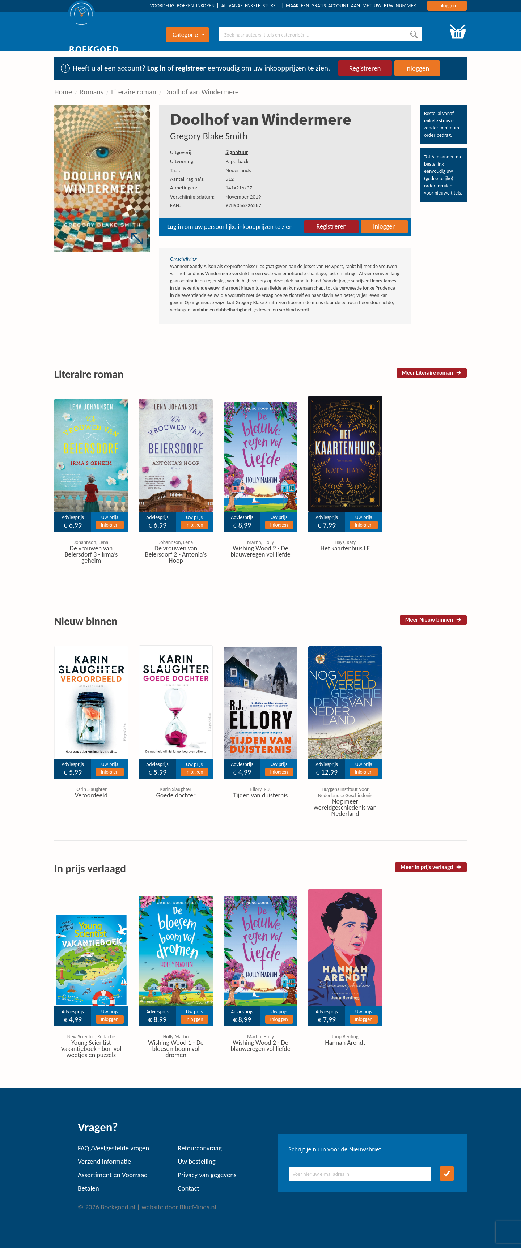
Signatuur (236, 152)
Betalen (88, 1188)
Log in (156, 68)
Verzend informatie (104, 1161)
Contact (188, 1188)
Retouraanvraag (200, 1148)
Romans (91, 92)
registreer (190, 68)
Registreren (365, 68)
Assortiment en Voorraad (113, 1175)
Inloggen (447, 6)
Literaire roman (133, 92)
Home (63, 92)
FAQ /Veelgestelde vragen (113, 1148)
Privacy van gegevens (207, 1175)
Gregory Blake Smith (208, 136)
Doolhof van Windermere (201, 92)
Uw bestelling (196, 1161)
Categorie (189, 35)
